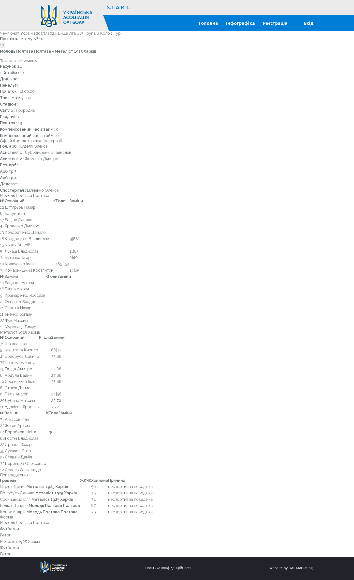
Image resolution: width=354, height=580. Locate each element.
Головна (208, 23)
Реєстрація (275, 23)
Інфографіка (240, 23)
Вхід (308, 23)
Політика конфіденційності (168, 568)
